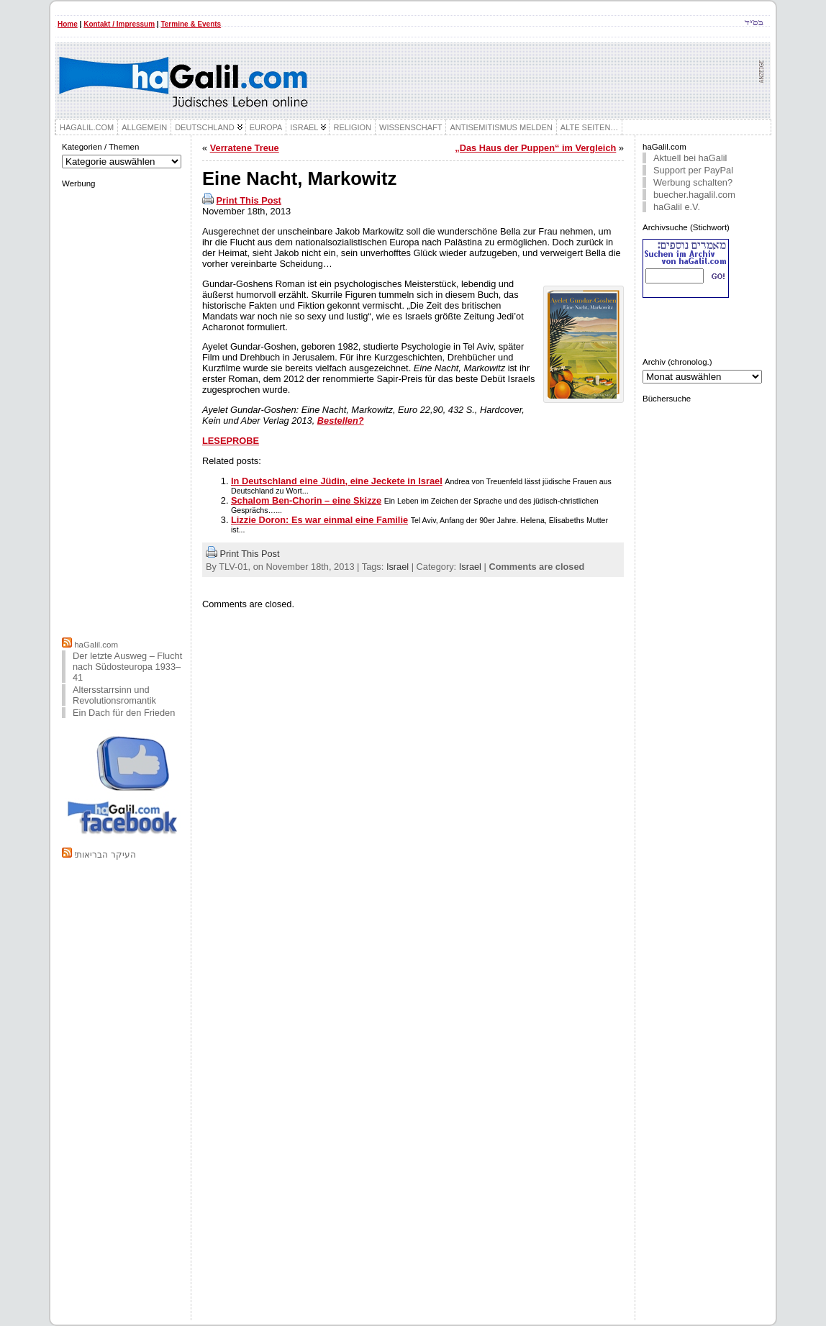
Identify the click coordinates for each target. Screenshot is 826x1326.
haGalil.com (96, 644)
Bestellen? (340, 420)
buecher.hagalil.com (694, 194)
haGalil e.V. (676, 206)
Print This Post (249, 200)
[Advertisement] (123, 411)
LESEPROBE (230, 440)
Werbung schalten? (692, 182)
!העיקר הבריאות (104, 854)
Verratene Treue (244, 147)
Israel (397, 566)
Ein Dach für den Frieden (124, 712)
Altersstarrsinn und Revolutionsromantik (114, 695)
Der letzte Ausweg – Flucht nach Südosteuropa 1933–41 (127, 666)
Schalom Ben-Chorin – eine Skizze (306, 500)
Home (68, 24)
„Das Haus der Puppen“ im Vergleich (535, 147)
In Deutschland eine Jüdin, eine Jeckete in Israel (336, 481)
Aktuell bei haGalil (690, 158)
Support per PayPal (693, 170)
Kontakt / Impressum (119, 24)
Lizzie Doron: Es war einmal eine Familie (319, 519)
